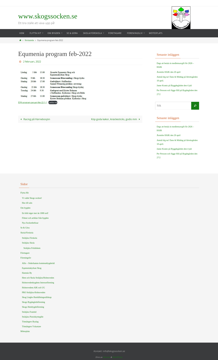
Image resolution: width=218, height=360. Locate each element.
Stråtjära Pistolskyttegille (32, 317)
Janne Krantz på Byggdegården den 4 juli (174, 85)
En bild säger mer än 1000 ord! (35, 213)
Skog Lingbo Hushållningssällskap (36, 297)
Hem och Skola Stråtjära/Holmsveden (38, 278)
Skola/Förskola (26, 233)
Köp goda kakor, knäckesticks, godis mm (116, 119)
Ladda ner (52, 102)
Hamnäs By (27, 273)
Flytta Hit (24, 193)
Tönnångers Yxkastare (31, 326)
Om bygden (25, 208)
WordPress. (117, 357)
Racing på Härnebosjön (34, 119)
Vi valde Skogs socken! (32, 198)
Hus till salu (27, 203)
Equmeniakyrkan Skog (31, 268)
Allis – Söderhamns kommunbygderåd (38, 263)
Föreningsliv (25, 258)
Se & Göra (25, 228)
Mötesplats (25, 331)
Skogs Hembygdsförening (33, 307)
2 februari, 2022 (32, 61)
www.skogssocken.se (47, 16)
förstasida (29, 40)
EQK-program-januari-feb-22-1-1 (32, 102)
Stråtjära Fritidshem (31, 248)
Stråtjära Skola (28, 243)
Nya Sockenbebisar (30, 223)
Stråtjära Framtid (29, 312)
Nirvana (106, 357)
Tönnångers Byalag (30, 322)
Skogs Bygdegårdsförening (33, 302)
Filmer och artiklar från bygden (35, 218)
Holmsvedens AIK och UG (33, 287)
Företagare (25, 253)
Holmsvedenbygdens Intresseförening (38, 282)
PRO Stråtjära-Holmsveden (33, 292)
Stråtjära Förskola (29, 238)
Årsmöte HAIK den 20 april (168, 72)
